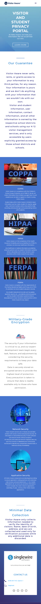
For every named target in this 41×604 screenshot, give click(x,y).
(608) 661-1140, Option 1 (15, 581)
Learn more (20, 45)
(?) (28, 193)
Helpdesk (11, 585)
